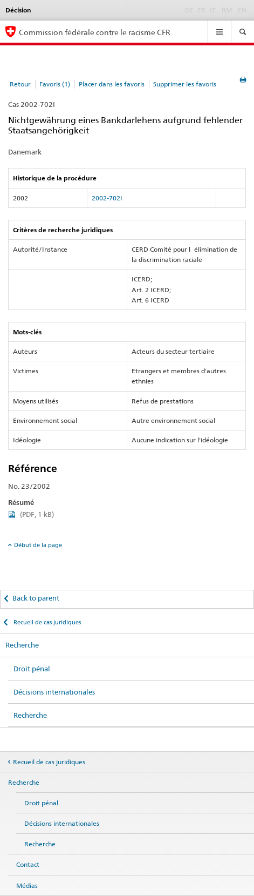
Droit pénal (31, 668)
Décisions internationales (54, 692)
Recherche (22, 645)
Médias (27, 885)
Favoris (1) (54, 84)
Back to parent (35, 598)
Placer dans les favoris (112, 84)
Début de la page (38, 545)
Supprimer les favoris (184, 84)
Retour (20, 84)
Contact (27, 864)
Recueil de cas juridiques (46, 622)
